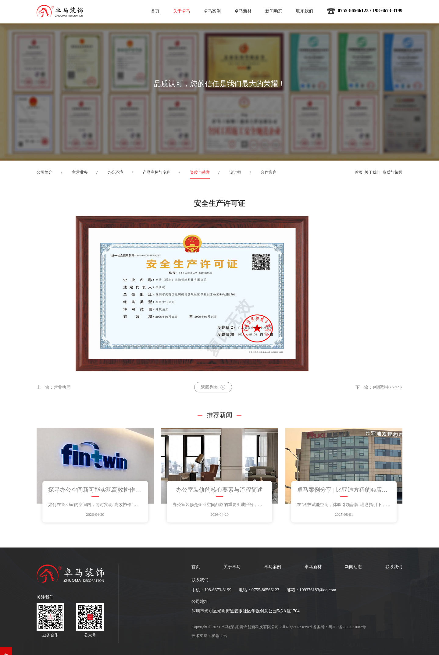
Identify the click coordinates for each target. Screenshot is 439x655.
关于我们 (372, 172)
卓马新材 (243, 11)
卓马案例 (212, 11)
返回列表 (213, 387)
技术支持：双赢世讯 (209, 636)
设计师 (235, 172)
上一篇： (54, 387)
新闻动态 (273, 11)
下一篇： (378, 387)
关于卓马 (181, 11)
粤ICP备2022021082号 (347, 627)
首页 (155, 11)
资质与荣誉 (200, 172)
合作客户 (269, 172)
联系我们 (304, 11)
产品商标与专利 (156, 172)
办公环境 (115, 172)
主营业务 (80, 172)
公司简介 (44, 172)
